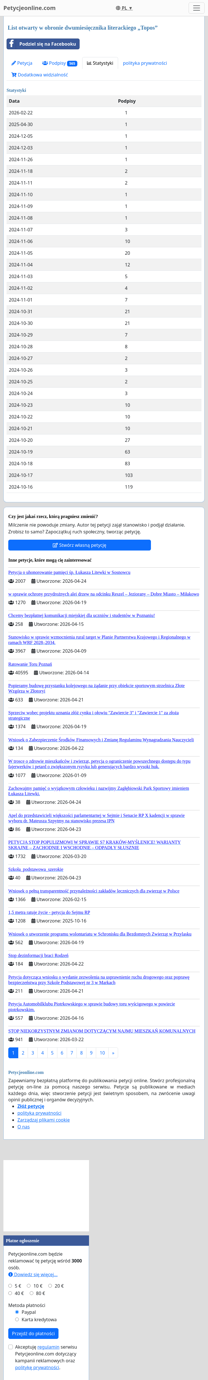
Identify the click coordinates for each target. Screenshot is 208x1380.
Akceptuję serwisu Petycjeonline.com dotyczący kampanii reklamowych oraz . (46, 1357)
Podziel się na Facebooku (41, 44)
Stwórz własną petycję (79, 545)
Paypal (29, 1312)
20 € (59, 1286)
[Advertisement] (46, 1195)
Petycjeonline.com (29, 8)
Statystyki (100, 63)
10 (102, 1053)
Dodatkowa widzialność (39, 75)
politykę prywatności (37, 1367)
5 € (18, 1286)
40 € (19, 1293)
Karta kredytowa (39, 1319)
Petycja (22, 63)
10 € (38, 1286)
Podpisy (60, 63)
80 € (40, 1293)
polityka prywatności (145, 63)
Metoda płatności (26, 1305)
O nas (23, 1127)
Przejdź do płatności (33, 1333)
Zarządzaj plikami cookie (43, 1120)
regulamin (48, 1347)
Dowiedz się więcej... (33, 1274)
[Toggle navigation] (197, 8)
